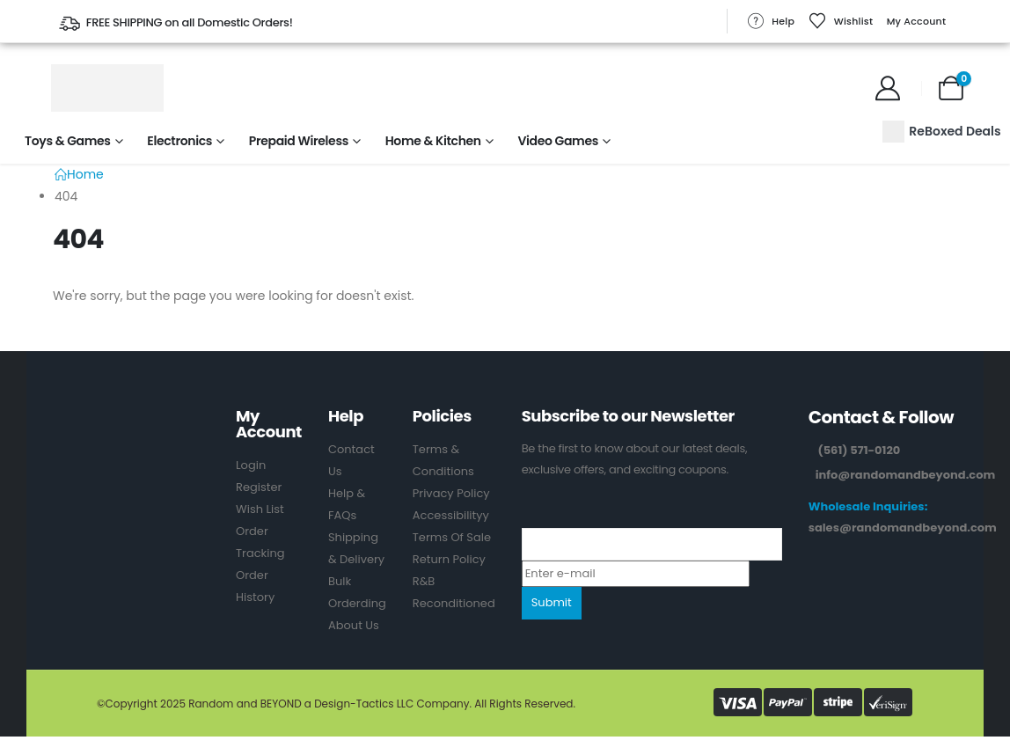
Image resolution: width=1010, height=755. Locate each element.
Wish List (260, 509)
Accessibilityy (451, 515)
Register (259, 487)
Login (251, 465)
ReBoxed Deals (941, 132)
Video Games (557, 141)
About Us (353, 625)
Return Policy (449, 559)
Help (770, 21)
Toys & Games (68, 141)
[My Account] (888, 88)
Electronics (179, 141)
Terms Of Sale (452, 537)
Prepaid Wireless (298, 141)
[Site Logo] (107, 88)
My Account (917, 21)
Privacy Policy (451, 493)
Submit (551, 602)
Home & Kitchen (433, 141)
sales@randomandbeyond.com (903, 527)
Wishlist (841, 21)
